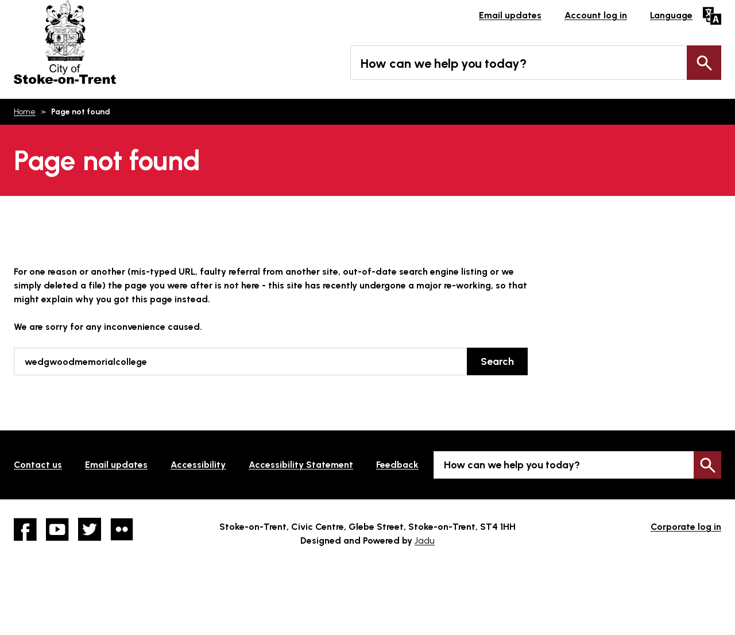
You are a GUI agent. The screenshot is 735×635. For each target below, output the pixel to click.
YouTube (57, 529)
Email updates (510, 15)
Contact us (38, 464)
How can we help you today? (444, 63)
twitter (89, 529)
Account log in (595, 15)
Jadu (425, 540)
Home (25, 112)
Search (704, 62)
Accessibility (198, 464)
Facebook (25, 529)
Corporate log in (686, 526)
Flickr (121, 529)
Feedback (397, 464)
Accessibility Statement (301, 464)
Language (671, 15)
